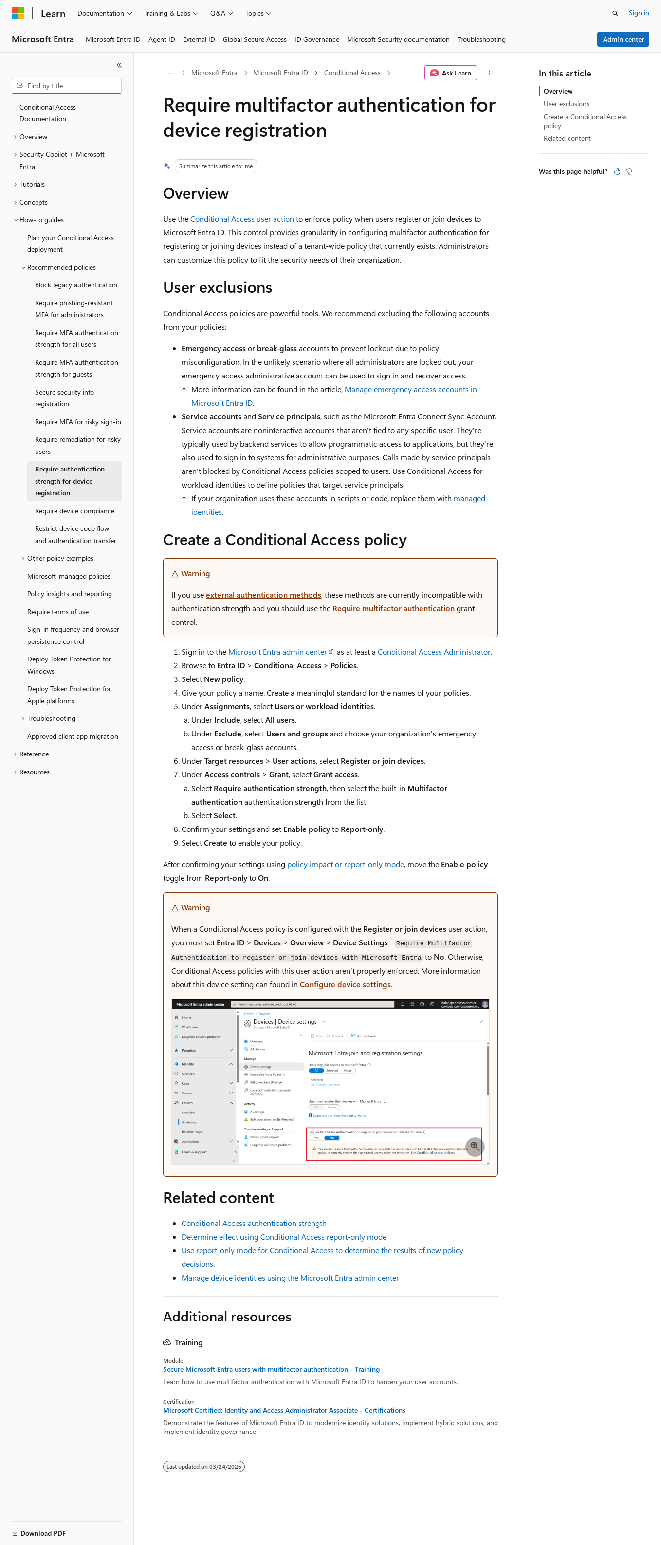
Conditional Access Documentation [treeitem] (47, 113)
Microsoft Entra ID (280, 72)
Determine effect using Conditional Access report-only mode (284, 1236)
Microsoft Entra (214, 72)
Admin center (623, 39)
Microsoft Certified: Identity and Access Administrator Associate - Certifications (284, 1410)
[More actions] (489, 73)
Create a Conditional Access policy (585, 121)
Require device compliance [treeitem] (74, 510)
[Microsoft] (18, 13)
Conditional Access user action (242, 218)
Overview (558, 90)
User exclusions (566, 103)
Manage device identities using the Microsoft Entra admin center (290, 1277)
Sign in (639, 12)
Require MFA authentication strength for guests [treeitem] (76, 368)
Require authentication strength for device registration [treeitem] (70, 480)
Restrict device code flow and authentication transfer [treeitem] (75, 534)
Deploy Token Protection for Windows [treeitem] (69, 665)
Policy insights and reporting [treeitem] (69, 593)
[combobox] (67, 86)
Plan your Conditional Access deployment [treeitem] (70, 243)
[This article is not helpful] (629, 171)
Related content (567, 138)
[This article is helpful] (617, 171)
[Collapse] (119, 65)
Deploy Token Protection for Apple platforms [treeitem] (69, 694)
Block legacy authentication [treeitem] (76, 284)
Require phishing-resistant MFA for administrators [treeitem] (74, 309)
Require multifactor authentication (393, 608)
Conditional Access (352, 72)
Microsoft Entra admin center (277, 651)
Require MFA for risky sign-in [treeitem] (78, 421)
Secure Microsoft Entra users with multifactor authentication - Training (271, 1369)
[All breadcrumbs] (171, 73)
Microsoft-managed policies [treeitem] (68, 576)
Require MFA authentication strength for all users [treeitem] (76, 338)
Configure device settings (345, 984)
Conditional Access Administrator (434, 651)
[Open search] (615, 13)
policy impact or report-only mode (345, 864)
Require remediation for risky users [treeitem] (78, 445)
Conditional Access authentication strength (254, 1223)
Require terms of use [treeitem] (58, 611)
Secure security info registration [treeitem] (64, 398)
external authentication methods (263, 594)
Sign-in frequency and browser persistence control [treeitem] (73, 635)
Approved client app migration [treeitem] (72, 736)
